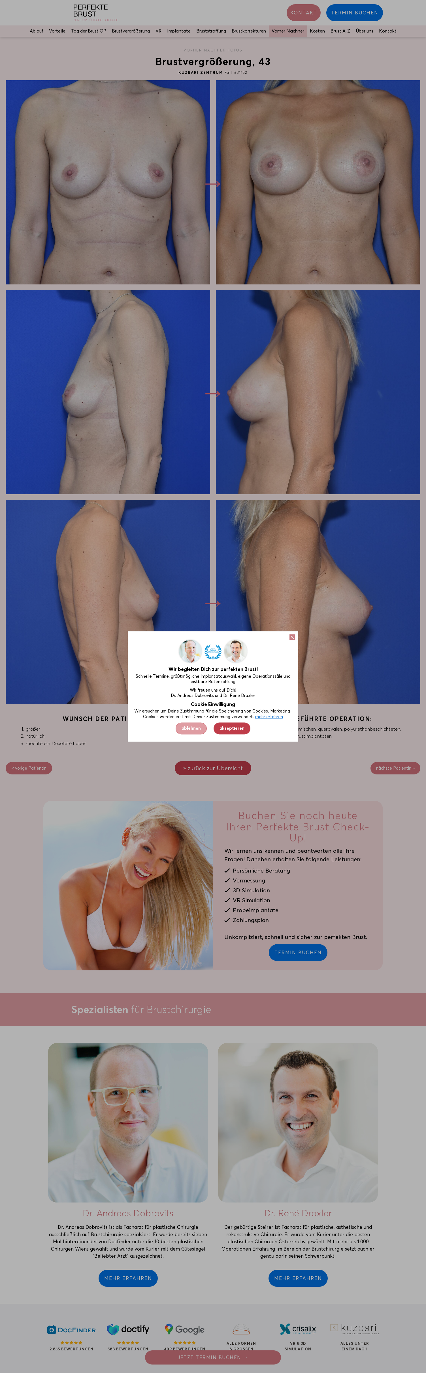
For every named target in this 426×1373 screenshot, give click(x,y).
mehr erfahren (269, 716)
